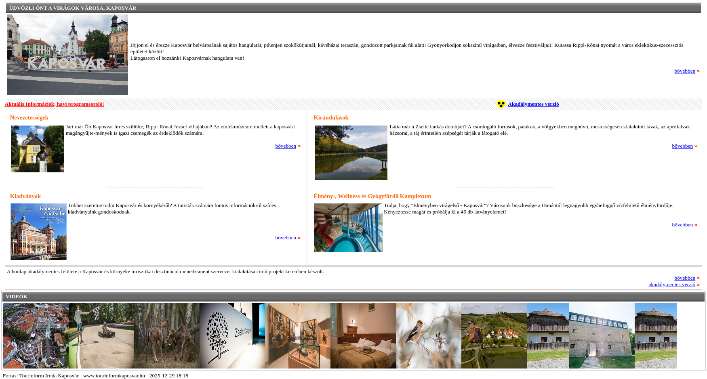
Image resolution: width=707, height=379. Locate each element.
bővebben (687, 71)
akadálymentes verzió (674, 284)
